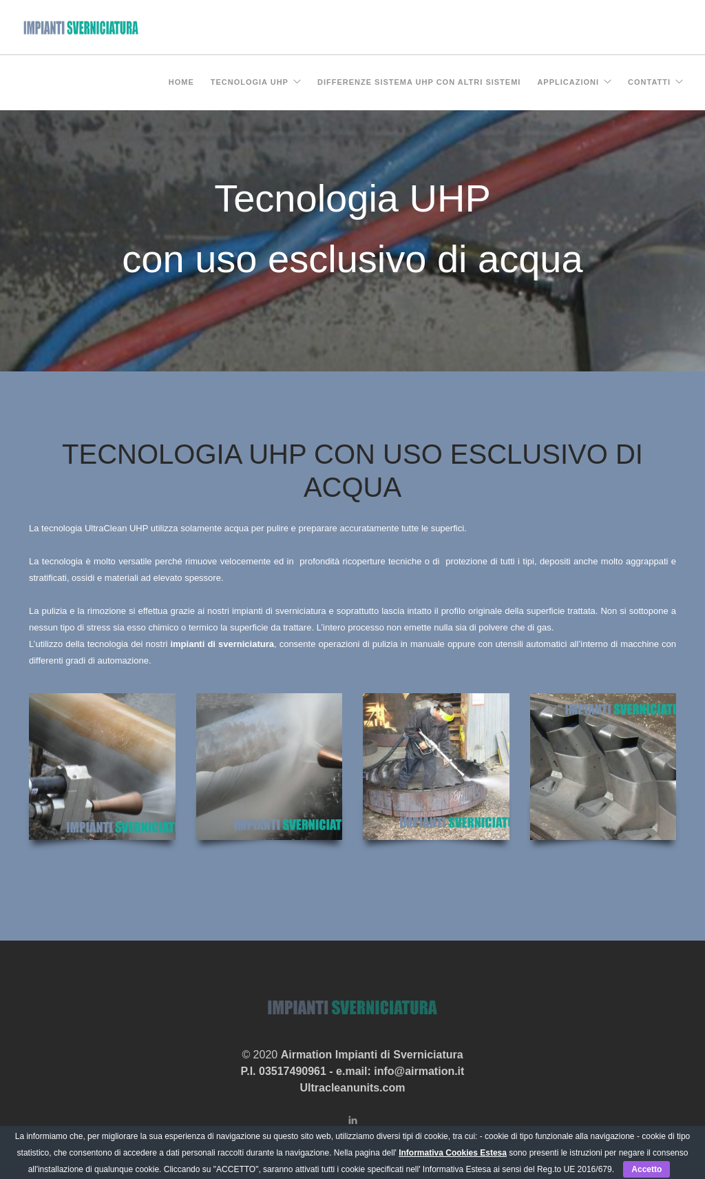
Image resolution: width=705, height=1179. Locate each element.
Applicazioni (568, 82)
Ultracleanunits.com (353, 1088)
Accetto (646, 1169)
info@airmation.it (419, 1071)
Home (181, 82)
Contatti (649, 82)
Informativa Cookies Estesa (453, 1153)
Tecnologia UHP (249, 82)
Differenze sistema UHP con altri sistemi (418, 82)
